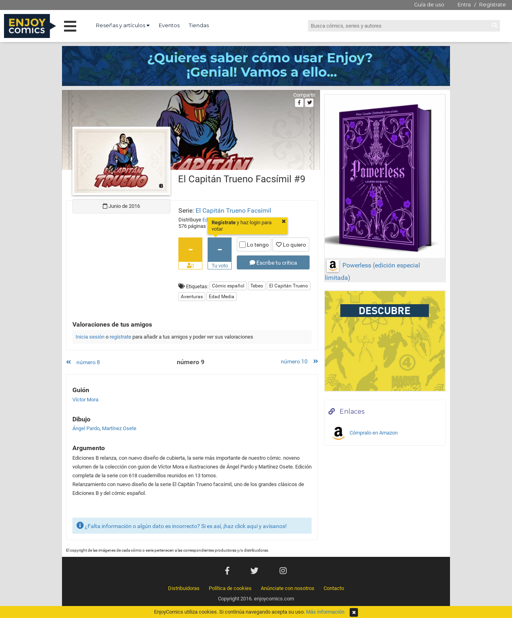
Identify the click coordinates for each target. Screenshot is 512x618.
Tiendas (199, 25)
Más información (325, 612)
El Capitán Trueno (288, 286)
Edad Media (221, 296)
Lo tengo (254, 244)
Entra (464, 4)
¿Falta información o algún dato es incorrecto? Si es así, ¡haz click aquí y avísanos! (181, 525)
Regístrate (492, 4)
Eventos (169, 25)
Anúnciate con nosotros (287, 588)
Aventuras (192, 296)
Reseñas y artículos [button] (123, 25)
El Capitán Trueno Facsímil (233, 210)
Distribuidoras (184, 588)
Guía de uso (429, 4)
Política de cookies (230, 588)
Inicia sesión (90, 337)
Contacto (334, 588)
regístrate (120, 337)
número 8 (83, 362)
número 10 (299, 361)
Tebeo (256, 286)
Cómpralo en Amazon (364, 433)
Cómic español (228, 286)
